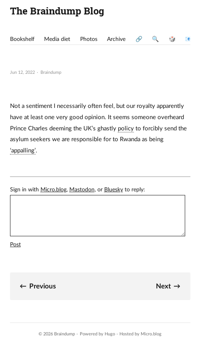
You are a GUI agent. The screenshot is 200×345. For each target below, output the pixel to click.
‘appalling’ (23, 151)
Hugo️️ (110, 334)
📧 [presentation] (188, 39)
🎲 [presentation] (172, 39)
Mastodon (82, 190)
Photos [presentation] (88, 39)
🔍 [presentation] (155, 39)
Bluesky (113, 190)
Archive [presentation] (116, 39)
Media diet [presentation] (57, 39)
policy (126, 129)
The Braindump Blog (57, 10)
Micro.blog (53, 190)
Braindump (64, 334)
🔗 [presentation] (138, 39)
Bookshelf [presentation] (22, 39)
